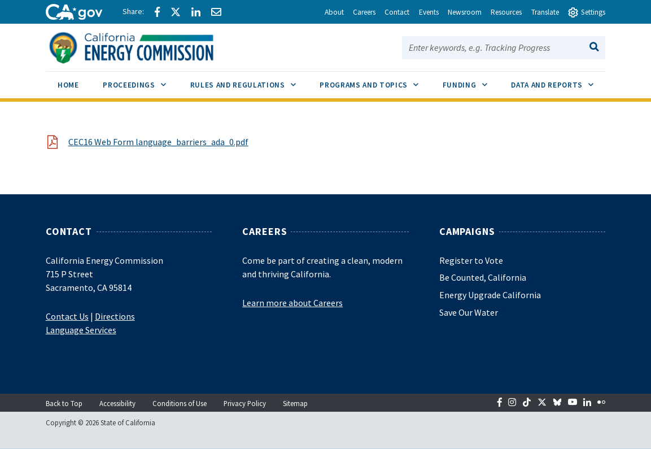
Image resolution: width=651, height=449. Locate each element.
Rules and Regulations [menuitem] (249, 81)
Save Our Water (468, 312)
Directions (115, 316)
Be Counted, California (482, 277)
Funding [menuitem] (471, 81)
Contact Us (67, 316)
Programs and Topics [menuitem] (375, 81)
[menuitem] (68, 87)
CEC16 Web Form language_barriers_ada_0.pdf (158, 141)
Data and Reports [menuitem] (558, 81)
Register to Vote (471, 260)
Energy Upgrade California (490, 294)
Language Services (81, 329)
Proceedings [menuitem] (140, 81)
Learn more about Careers (292, 302)
